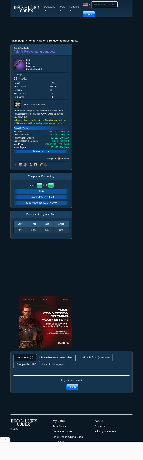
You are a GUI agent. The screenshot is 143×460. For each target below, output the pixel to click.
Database (49, 8)
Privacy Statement (105, 431)
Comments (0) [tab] (24, 357)
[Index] (26, 8)
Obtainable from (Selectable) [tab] (56, 357)
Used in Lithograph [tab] (53, 364)
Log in (89, 14)
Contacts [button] (74, 8)
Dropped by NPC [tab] (26, 364)
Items (32, 40)
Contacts (100, 426)
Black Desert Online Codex (68, 436)
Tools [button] (62, 8)
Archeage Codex (62, 431)
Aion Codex (59, 426)
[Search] (104, 4)
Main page (18, 40)
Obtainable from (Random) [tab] (94, 357)
